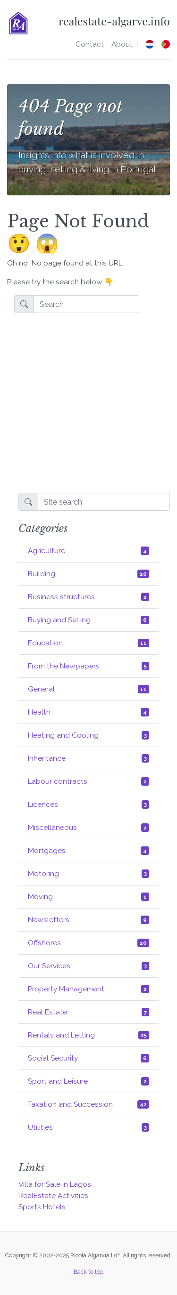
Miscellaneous (88, 827)
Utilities (88, 1127)
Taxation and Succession (88, 1104)
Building (88, 574)
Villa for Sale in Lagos (54, 1184)
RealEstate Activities (53, 1195)
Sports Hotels (42, 1207)
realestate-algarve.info (114, 21)
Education (88, 643)
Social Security (88, 1058)
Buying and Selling (88, 620)
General (88, 689)
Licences (88, 804)
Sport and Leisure (88, 1081)
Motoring (88, 873)
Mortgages (88, 850)
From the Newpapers (88, 666)
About (122, 44)
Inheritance (88, 758)
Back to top (88, 1271)
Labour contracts (88, 781)
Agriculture (88, 551)
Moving (88, 897)
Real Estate (88, 1012)
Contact (90, 44)
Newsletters (88, 920)
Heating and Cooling (88, 735)
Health (88, 712)
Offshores (88, 943)
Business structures (88, 597)
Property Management (88, 989)
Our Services (88, 966)
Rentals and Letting (88, 1035)
